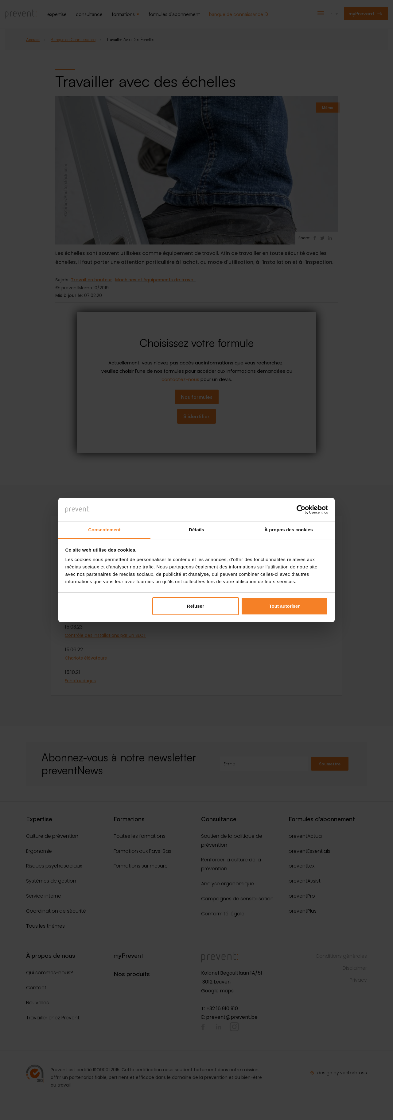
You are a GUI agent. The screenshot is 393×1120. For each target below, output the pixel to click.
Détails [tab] (196, 529)
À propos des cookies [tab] (288, 529)
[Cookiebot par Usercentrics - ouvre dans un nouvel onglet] (301, 509)
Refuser (195, 606)
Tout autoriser (284, 606)
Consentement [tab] (104, 529)
